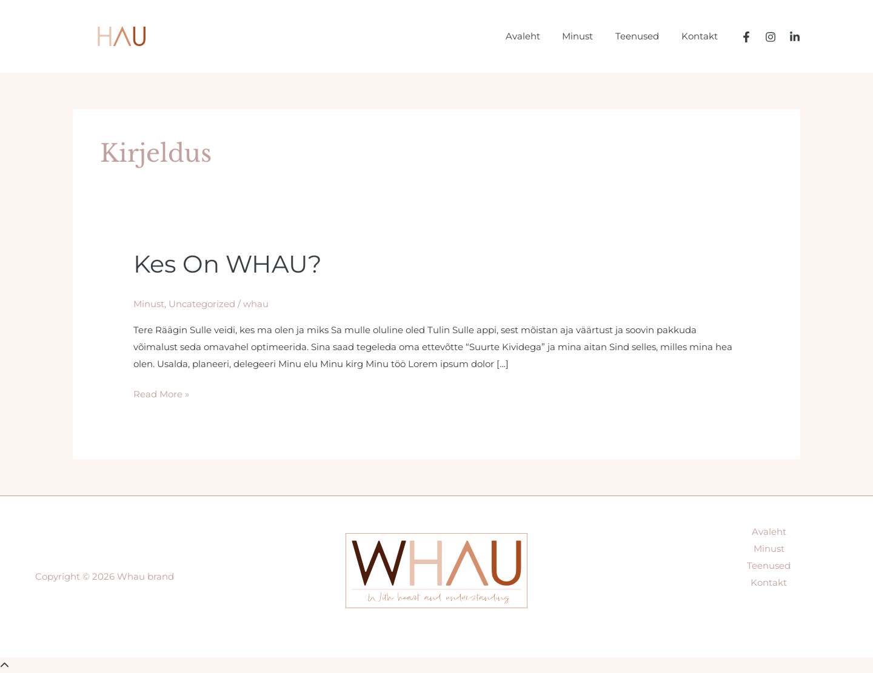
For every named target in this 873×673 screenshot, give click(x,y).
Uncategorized (202, 303)
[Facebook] (746, 36)
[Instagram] (770, 36)
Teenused (643, 36)
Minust (587, 36)
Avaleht (537, 36)
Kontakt (701, 36)
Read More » (161, 392)
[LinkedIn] (794, 36)
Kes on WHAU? (227, 264)
